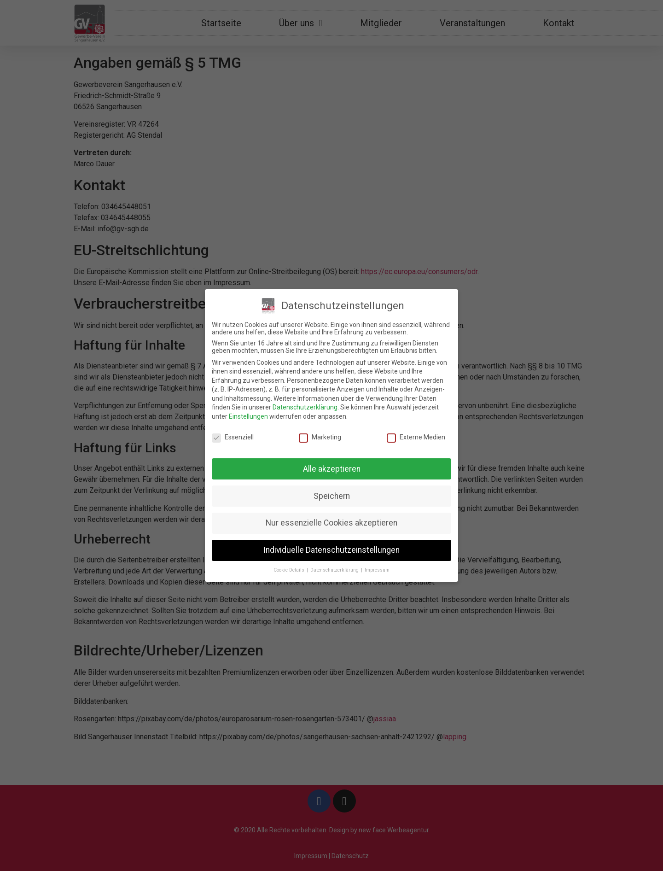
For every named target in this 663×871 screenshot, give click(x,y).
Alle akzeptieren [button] (332, 468)
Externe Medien (416, 437)
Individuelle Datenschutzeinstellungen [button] (331, 550)
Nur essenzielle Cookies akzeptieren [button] (331, 522)
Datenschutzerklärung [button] (335, 570)
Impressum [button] (377, 570)
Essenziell (233, 437)
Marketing (320, 437)
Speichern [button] (332, 496)
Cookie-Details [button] (289, 570)
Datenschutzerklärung (305, 407)
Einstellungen (248, 416)
